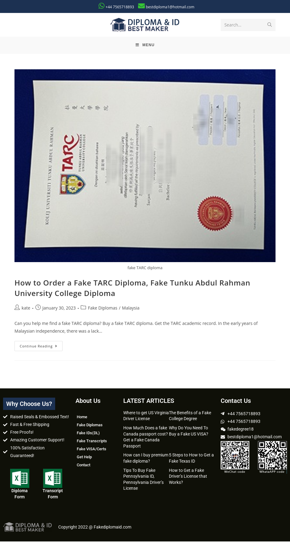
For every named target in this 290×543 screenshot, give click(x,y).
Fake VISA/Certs (91, 450)
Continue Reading (41, 346)
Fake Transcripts (92, 442)
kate (26, 309)
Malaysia (131, 309)
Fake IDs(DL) (88, 434)
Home (82, 418)
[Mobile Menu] (145, 46)
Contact (83, 466)
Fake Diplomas (102, 309)
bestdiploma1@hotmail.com (170, 7)
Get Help (84, 458)
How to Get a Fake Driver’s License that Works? (188, 477)
